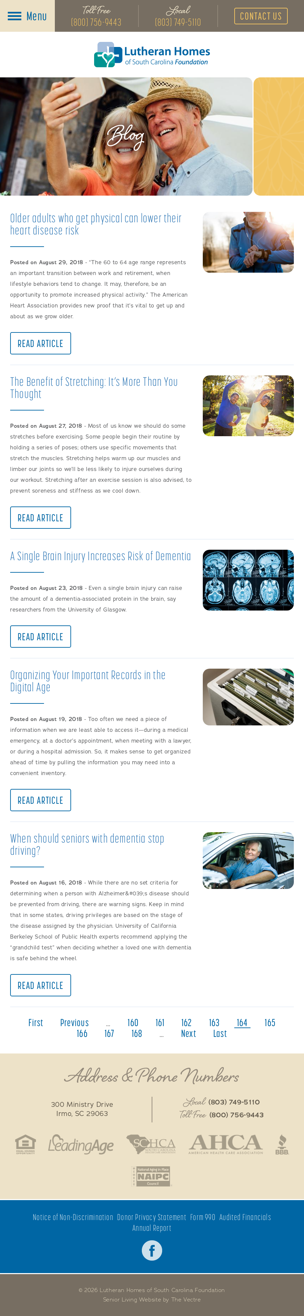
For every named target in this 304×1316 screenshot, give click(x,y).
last (220, 1033)
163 (214, 1022)
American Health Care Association (225, 1144)
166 (82, 1033)
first (35, 1022)
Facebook (152, 1250)
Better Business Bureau (282, 1144)
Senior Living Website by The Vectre (152, 1299)
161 (160, 1022)
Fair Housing (25, 1144)
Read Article (41, 343)
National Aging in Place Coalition (152, 1176)
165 (270, 1022)
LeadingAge (81, 1144)
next (188, 1033)
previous (74, 1022)
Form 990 (203, 1217)
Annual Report (152, 1228)
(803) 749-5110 (178, 22)
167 (110, 1033)
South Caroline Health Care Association (151, 1144)
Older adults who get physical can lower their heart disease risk (96, 224)
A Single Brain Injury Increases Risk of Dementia (101, 556)
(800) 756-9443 (96, 22)
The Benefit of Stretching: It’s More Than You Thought (94, 387)
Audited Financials (245, 1217)
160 (133, 1022)
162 (186, 1022)
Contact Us (261, 16)
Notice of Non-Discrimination (73, 1217)
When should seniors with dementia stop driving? (87, 844)
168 (137, 1033)
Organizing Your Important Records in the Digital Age (88, 681)
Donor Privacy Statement (152, 1217)
